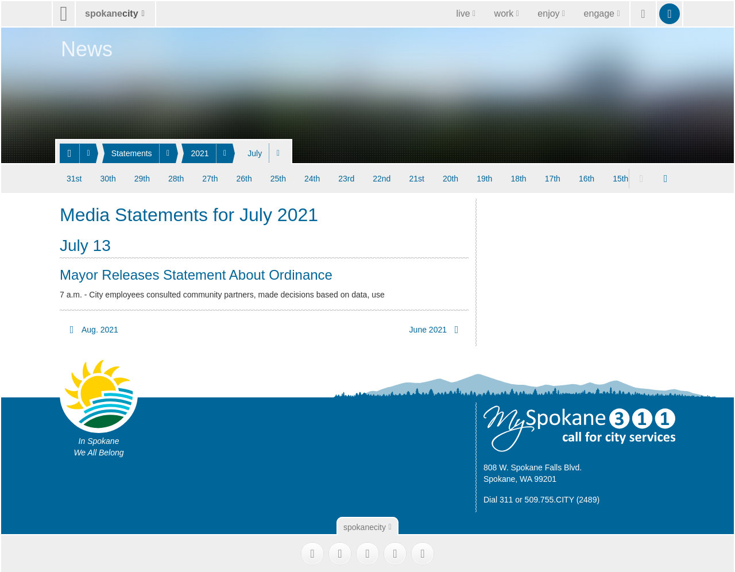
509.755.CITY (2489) (562, 498)
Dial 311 (498, 498)
